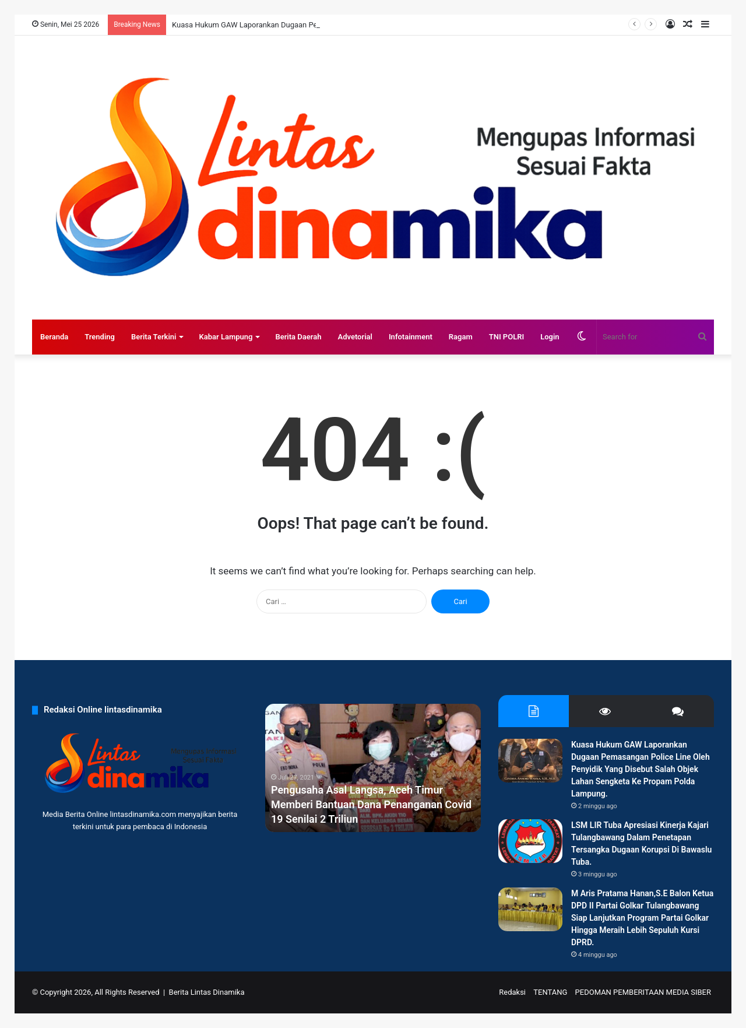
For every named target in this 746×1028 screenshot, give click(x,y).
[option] (373, 768)
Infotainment (410, 336)
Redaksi (512, 992)
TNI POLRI (507, 336)
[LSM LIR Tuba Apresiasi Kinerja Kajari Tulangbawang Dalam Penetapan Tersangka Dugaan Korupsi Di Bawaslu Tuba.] (530, 841)
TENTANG (550, 992)
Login (549, 336)
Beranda (54, 336)
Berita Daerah (298, 336)
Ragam (461, 336)
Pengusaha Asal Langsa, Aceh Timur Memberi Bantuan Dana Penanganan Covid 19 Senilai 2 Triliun (371, 804)
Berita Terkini (154, 336)
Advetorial (354, 336)
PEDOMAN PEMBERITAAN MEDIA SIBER (643, 992)
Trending (100, 336)
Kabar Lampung (225, 336)
